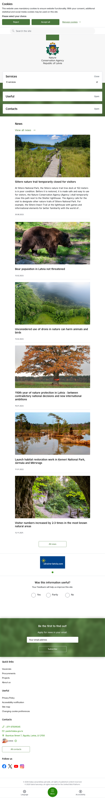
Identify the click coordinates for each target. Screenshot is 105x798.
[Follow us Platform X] (10, 766)
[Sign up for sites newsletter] (52, 649)
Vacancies (6, 669)
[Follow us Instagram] (22, 766)
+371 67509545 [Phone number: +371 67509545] (13, 726)
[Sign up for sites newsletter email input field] (52, 640)
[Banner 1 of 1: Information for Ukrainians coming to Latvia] (52, 562)
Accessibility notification (13, 702)
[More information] (16, 741)
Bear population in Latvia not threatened (40, 269)
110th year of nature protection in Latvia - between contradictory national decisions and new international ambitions (48, 396)
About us (6, 682)
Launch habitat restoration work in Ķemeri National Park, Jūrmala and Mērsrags (50, 461)
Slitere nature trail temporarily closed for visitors (45, 181)
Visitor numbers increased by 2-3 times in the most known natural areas (51, 524)
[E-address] (7, 741)
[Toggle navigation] (52, 792)
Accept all (45, 22)
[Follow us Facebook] (4, 766)
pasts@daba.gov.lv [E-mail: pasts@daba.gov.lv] (14, 731)
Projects (6, 678)
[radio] (36, 594)
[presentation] (23, 607)
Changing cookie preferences (16, 711)
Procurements (8, 673)
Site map (6, 706)
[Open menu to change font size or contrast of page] (80, 793)
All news (52, 544)
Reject (16, 22)
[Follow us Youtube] (16, 766)
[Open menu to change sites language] (24, 793)
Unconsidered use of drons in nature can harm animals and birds (51, 330)
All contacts (16, 749)
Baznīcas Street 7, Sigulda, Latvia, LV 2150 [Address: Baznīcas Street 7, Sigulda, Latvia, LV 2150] (25, 735)
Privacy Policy (8, 698)
